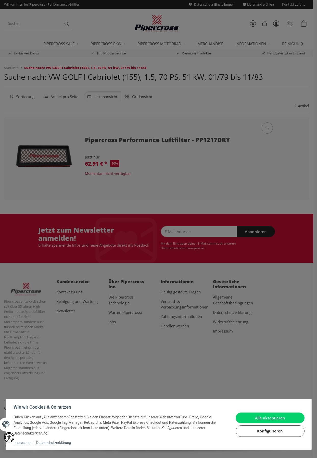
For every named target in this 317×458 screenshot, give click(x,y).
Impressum (23, 443)
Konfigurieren (270, 430)
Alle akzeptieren (270, 417)
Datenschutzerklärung (53, 443)
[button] (9, 437)
